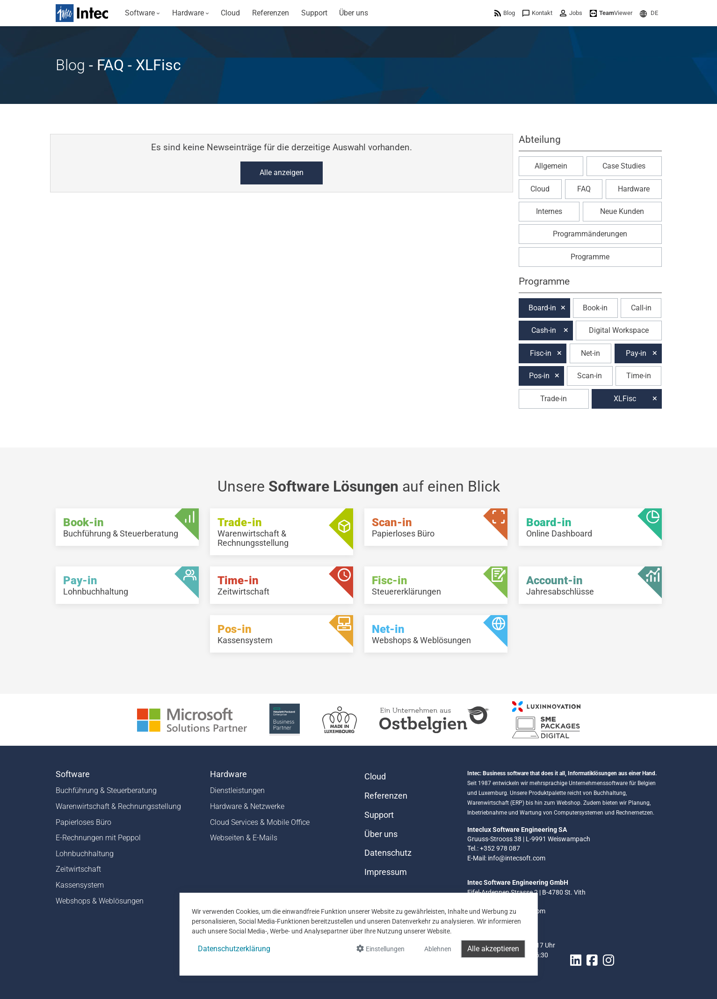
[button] (649, 13)
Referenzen (385, 796)
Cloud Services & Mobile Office (260, 822)
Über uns (381, 834)
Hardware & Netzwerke (247, 806)
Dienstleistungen (237, 790)
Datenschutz (388, 853)
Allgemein (551, 166)
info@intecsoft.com (516, 858)
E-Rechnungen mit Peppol (98, 837)
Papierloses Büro (83, 822)
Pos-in (539, 375)
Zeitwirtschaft (78, 869)
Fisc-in (540, 353)
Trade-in (553, 398)
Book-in (595, 307)
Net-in (590, 353)
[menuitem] (143, 13)
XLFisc (625, 398)
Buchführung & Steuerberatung (106, 790)
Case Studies (623, 166)
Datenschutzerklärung (234, 948)
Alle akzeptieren (493, 948)
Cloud (540, 188)
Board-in (542, 307)
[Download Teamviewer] (611, 13)
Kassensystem (80, 885)
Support (379, 815)
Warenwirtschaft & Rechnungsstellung (118, 806)
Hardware (634, 188)
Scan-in (589, 375)
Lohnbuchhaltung (85, 853)
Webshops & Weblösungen (100, 900)
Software (73, 774)
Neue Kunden (622, 211)
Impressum (385, 872)
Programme (590, 256)
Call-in (641, 307)
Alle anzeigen (282, 172)
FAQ (584, 188)
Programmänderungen (590, 233)
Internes (549, 211)
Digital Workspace (619, 330)
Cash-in (543, 330)
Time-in (638, 375)
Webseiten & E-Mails (243, 837)
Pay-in (636, 353)
